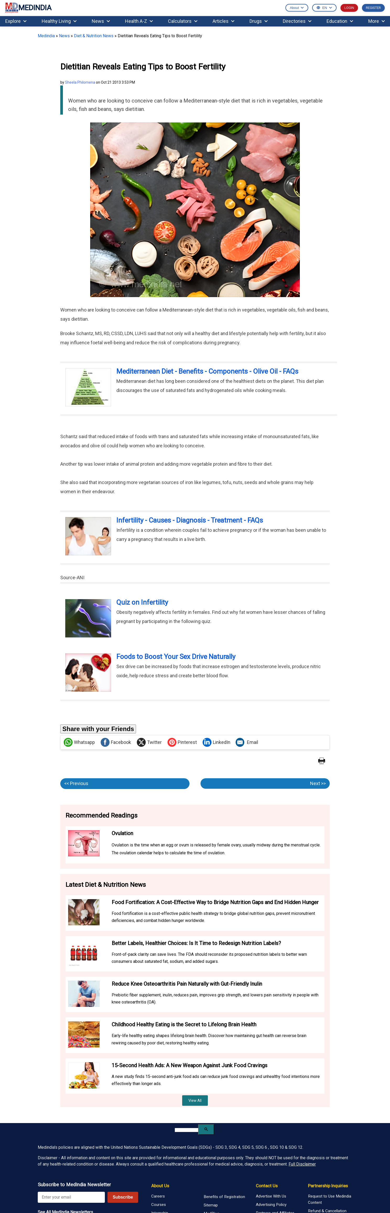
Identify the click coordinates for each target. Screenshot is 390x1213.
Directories (297, 21)
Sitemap (211, 1205)
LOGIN (349, 8)
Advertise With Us (271, 1196)
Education (340, 21)
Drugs (259, 21)
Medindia (46, 35)
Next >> (318, 783)
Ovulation (122, 833)
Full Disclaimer (302, 1164)
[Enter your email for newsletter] (71, 1197)
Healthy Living (59, 21)
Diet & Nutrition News (93, 35)
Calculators (182, 21)
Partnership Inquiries (328, 1185)
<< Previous (76, 783)
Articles (223, 21)
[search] (186, 1130)
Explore (15, 21)
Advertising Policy (271, 1204)
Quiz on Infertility (142, 602)
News (101, 21)
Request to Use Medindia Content (329, 1199)
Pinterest (182, 742)
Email (247, 742)
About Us (160, 1185)
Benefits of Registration (224, 1196)
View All (195, 1100)
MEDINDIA (28, 8)
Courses (158, 1204)
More (376, 21)
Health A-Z (139, 21)
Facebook (116, 742)
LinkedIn (216, 742)
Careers (158, 1196)
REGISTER (373, 8)
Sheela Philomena (80, 82)
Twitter (149, 742)
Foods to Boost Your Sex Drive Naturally (175, 657)
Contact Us (267, 1185)
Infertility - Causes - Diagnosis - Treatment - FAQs (189, 520)
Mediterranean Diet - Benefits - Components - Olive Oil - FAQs (207, 371)
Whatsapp (79, 742)
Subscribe (123, 1197)
